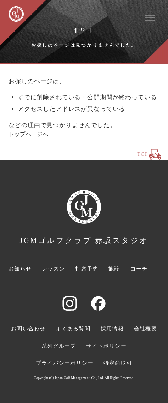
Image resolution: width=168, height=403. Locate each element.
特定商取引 (117, 363)
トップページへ (28, 134)
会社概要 (145, 328)
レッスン (53, 269)
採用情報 (112, 328)
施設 (114, 269)
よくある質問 (73, 328)
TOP (149, 154)
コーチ (139, 269)
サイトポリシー (106, 346)
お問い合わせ (28, 328)
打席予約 (86, 269)
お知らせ (20, 269)
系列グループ (58, 346)
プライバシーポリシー (64, 363)
